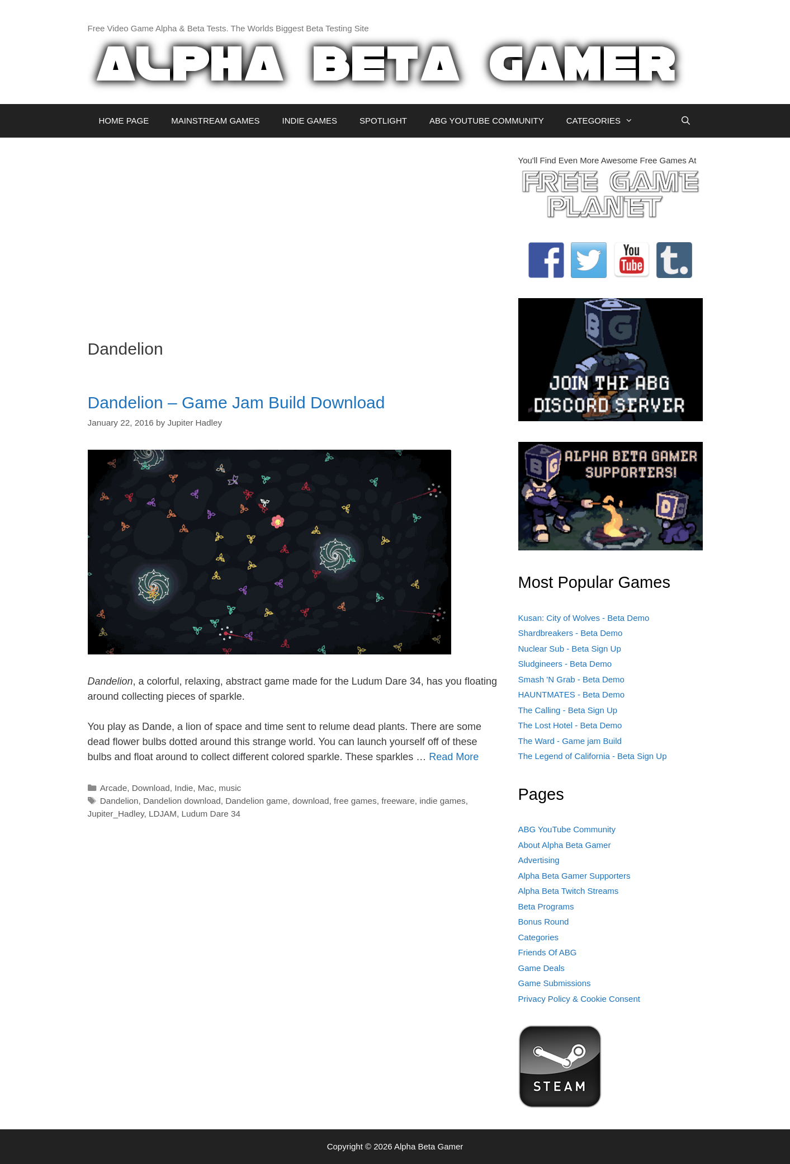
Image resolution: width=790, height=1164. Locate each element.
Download (151, 788)
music (230, 788)
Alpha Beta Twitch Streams (568, 891)
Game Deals (541, 968)
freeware (398, 800)
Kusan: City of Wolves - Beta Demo (584, 618)
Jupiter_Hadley (116, 813)
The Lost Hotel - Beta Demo (570, 725)
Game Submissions (554, 983)
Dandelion (119, 800)
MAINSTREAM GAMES (215, 120)
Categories (538, 937)
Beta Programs (546, 906)
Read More (454, 756)
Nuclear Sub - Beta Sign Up (569, 648)
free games (355, 800)
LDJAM (163, 813)
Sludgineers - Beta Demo (565, 663)
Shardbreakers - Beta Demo (570, 633)
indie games (442, 800)
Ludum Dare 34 (211, 813)
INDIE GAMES (309, 120)
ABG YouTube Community (567, 829)
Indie (183, 788)
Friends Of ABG (547, 952)
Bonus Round (543, 921)
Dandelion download (182, 800)
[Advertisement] (295, 232)
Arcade (113, 788)
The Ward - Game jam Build (570, 741)
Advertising (539, 860)
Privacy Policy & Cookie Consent (579, 998)
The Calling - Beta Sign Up (568, 710)
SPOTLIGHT (383, 120)
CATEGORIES (605, 121)
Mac (206, 788)
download (310, 800)
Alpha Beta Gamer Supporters (574, 875)
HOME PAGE (124, 120)
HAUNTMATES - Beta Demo (571, 694)
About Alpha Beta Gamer (564, 845)
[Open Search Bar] (685, 121)
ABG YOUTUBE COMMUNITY (486, 120)
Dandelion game (256, 800)
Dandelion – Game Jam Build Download (236, 402)
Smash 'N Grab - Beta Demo (571, 679)
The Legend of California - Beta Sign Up (592, 756)
